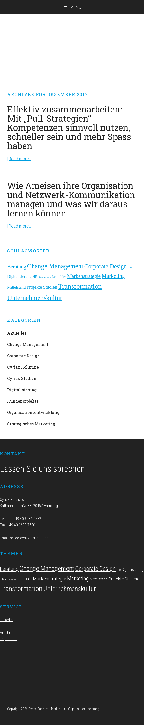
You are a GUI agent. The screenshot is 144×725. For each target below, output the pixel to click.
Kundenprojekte (23, 401)
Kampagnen (45, 277)
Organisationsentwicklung (33, 412)
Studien (50, 287)
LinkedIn (6, 620)
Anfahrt (6, 632)
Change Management (55, 266)
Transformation (80, 286)
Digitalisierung (19, 276)
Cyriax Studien (21, 378)
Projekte (34, 287)
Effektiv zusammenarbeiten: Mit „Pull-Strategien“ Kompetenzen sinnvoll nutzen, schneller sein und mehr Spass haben (69, 127)
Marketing (113, 276)
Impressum (8, 638)
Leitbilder (59, 277)
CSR (130, 267)
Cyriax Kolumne (23, 366)
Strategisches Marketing (31, 423)
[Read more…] (20, 158)
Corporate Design (105, 266)
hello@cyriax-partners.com (30, 538)
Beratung (16, 267)
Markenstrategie (84, 276)
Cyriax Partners (72, 26)
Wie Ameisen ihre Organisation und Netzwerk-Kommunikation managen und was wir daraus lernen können (71, 199)
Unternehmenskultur (34, 297)
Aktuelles (16, 332)
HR (35, 277)
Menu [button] (75, 7)
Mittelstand (16, 287)
